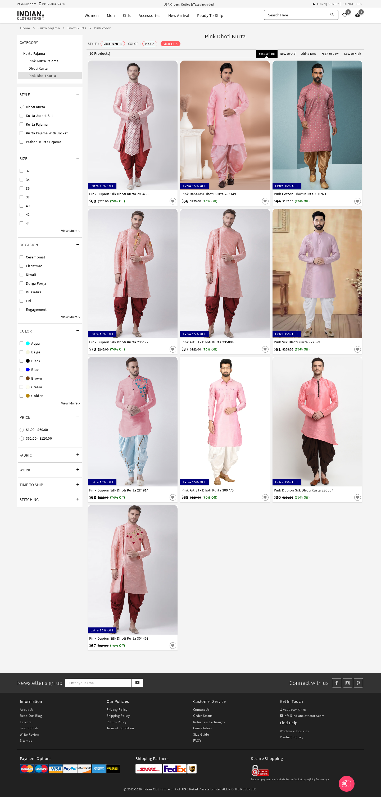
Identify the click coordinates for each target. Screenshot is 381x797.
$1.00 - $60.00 (37, 429)
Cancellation (202, 728)
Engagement (36, 309)
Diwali (31, 274)
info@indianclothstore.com (302, 715)
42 (28, 214)
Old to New (308, 54)
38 (28, 197)
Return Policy (117, 722)
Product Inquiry (291, 737)
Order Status (202, 715)
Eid (28, 300)
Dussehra (33, 292)
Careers (25, 722)
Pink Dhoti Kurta (42, 75)
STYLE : (93, 44)
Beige (33, 352)
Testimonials (29, 728)
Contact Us (352, 4)
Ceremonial (35, 257)
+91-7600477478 (293, 709)
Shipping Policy (118, 715)
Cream (34, 387)
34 (28, 179)
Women (92, 15)
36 (28, 188)
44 (28, 223)
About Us (26, 709)
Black (33, 360)
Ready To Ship (210, 15)
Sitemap (26, 740)
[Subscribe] (137, 683)
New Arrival (178, 15)
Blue (32, 369)
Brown (34, 378)
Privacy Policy (117, 709)
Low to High (352, 54)
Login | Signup (326, 4)
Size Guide (201, 734)
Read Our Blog (31, 715)
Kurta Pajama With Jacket (47, 133)
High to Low (330, 54)
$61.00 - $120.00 (39, 438)
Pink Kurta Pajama (43, 60)
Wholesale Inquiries (294, 731)
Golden (34, 395)
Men (111, 15)
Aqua (33, 343)
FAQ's (197, 740)
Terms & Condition (120, 728)
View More (70, 230)
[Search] (332, 15)
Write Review (29, 734)
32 (28, 170)
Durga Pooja (36, 283)
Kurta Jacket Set (39, 115)
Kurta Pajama (34, 53)
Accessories (149, 15)
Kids (127, 15)
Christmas (34, 265)
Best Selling (266, 54)
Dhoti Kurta (38, 68)
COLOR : (134, 44)
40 (28, 205)
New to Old (288, 54)
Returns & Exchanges (209, 722)
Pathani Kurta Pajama (43, 141)
